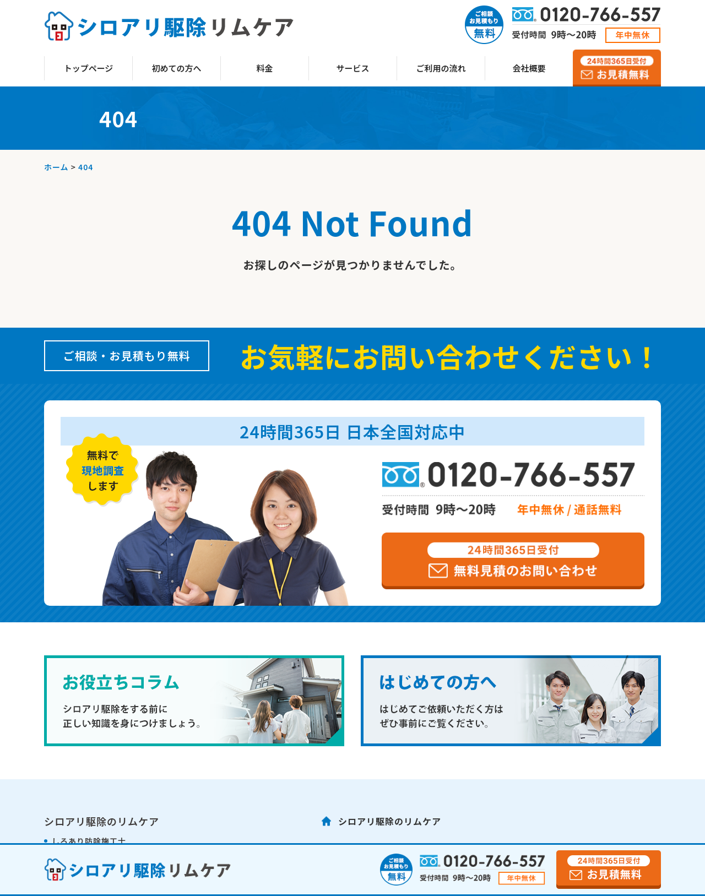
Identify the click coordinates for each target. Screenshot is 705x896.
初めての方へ (176, 68)
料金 (264, 68)
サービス (352, 68)
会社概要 (528, 68)
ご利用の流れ (440, 68)
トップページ (88, 68)
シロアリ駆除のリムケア (389, 821)
